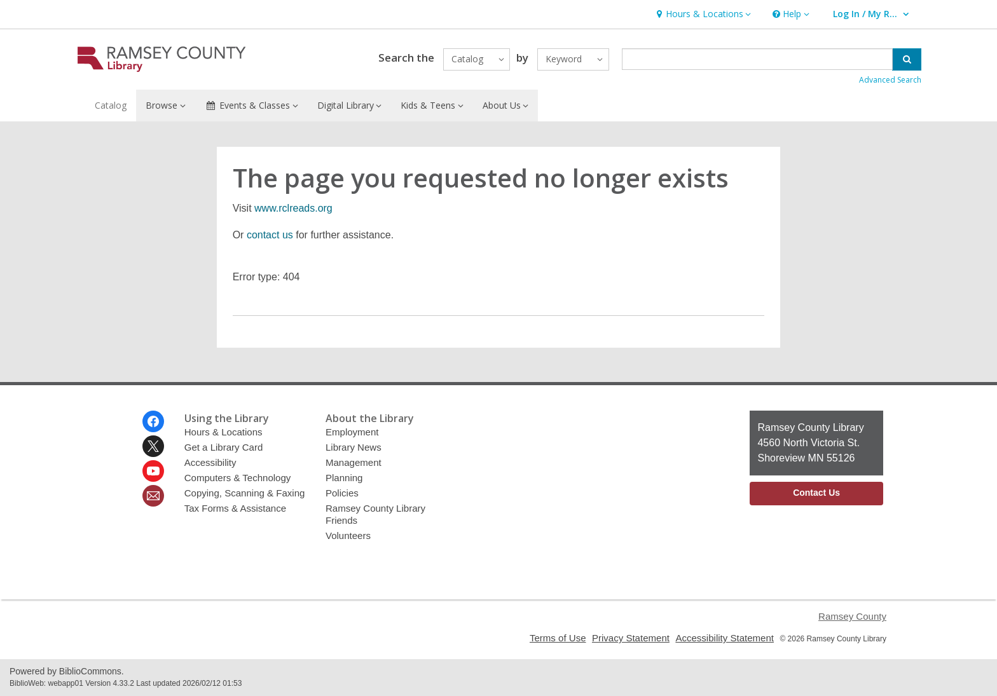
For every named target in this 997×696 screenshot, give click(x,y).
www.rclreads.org (293, 208)
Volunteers (348, 535)
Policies (342, 493)
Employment (352, 431)
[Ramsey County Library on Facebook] (153, 421)
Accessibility (210, 462)
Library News (354, 447)
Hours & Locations (223, 431)
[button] (702, 14)
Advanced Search (890, 79)
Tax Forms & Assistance (235, 508)
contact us (270, 234)
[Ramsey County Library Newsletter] (153, 496)
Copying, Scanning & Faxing (244, 493)
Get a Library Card (223, 447)
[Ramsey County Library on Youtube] (153, 471)
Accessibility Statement (724, 637)
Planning (344, 477)
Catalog (111, 105)
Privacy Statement (631, 637)
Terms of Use (558, 637)
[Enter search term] (757, 59)
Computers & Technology (237, 477)
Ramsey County (852, 616)
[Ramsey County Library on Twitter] (153, 446)
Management (354, 462)
